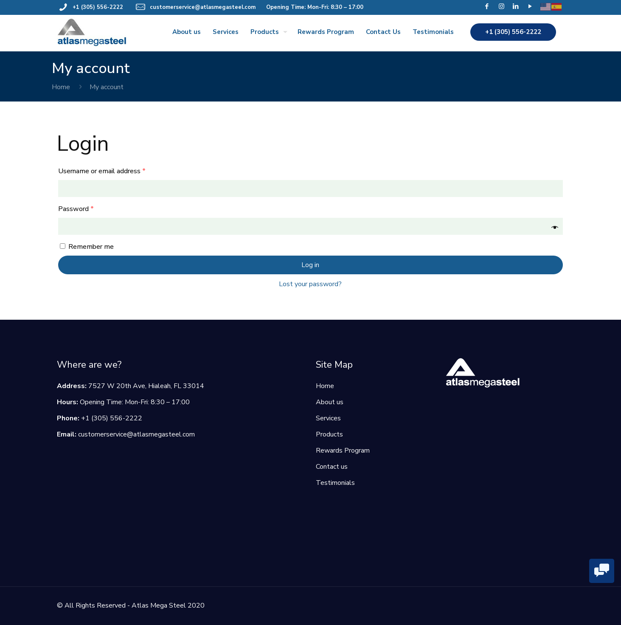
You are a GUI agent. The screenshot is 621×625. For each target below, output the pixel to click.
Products (329, 434)
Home (61, 87)
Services (328, 418)
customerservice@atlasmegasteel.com (203, 7)
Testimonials (335, 482)
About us (329, 402)
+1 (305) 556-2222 (98, 7)
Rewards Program (343, 450)
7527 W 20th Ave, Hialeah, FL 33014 (146, 386)
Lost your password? (310, 284)
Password (76, 209)
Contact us (332, 466)
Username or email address (102, 171)
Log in (310, 265)
